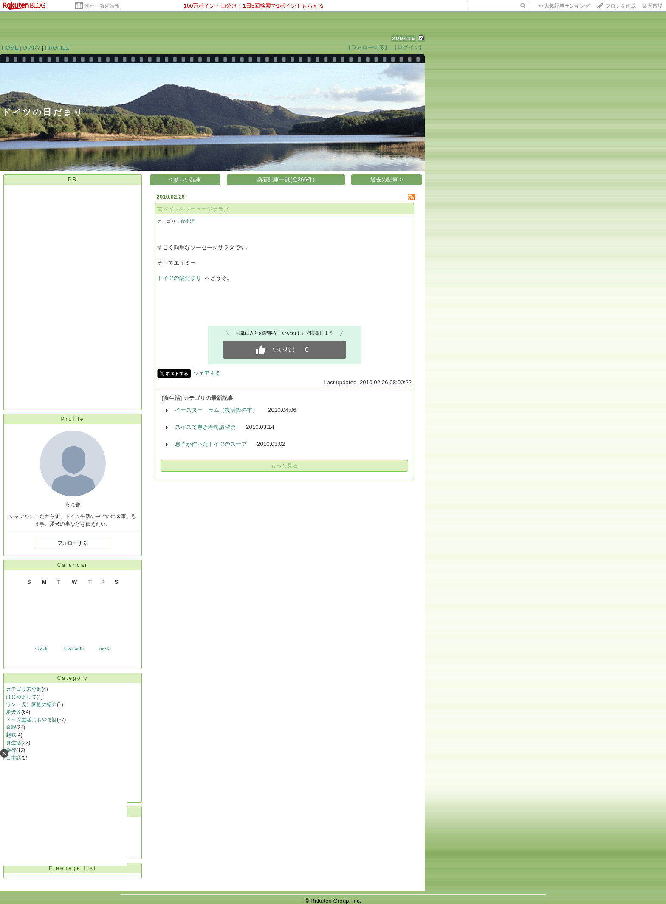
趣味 (11, 735)
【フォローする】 (368, 47)
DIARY (31, 48)
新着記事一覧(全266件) (285, 179)
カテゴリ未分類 (24, 689)
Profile (72, 419)
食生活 (13, 743)
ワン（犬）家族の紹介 (31, 704)
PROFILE (57, 48)
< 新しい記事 (185, 179)
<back (41, 648)
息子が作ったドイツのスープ (211, 444)
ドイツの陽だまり (179, 278)
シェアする (207, 373)
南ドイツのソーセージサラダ (193, 209)
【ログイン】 (408, 47)
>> (564, 6)
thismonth (73, 648)
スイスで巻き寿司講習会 (205, 427)
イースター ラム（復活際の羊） (216, 410)
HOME (10, 48)
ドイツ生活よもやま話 (31, 720)
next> (105, 648)
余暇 (11, 727)
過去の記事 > (386, 179)
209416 (403, 38)
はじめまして (21, 697)
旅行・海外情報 (102, 6)
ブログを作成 (620, 6)
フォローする (72, 543)
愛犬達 (13, 712)
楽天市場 (652, 6)
